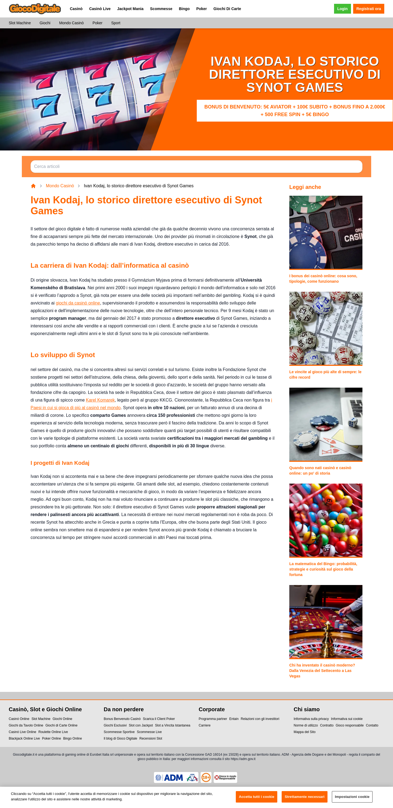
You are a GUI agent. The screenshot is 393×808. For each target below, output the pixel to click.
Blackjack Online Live (24, 738)
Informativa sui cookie (347, 719)
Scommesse (161, 9)
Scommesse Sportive (119, 732)
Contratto (327, 725)
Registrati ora (368, 9)
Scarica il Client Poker (159, 719)
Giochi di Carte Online (62, 725)
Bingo (184, 9)
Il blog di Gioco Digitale (120, 738)
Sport (115, 23)
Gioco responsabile (350, 725)
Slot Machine (20, 23)
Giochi (45, 23)
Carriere (204, 725)
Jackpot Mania (130, 9)
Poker (201, 9)
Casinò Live (100, 9)
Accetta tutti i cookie (256, 801)
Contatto (372, 725)
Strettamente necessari (304, 801)
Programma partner (213, 719)
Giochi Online (62, 719)
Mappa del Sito (304, 732)
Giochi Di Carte (227, 9)
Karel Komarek (100, 400)
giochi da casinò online (78, 303)
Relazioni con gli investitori (260, 719)
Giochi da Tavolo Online (26, 725)
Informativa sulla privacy (311, 719)
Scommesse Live (149, 732)
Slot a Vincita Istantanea (172, 725)
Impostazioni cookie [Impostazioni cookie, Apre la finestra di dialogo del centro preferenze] (352, 801)
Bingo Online (72, 738)
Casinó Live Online (22, 732)
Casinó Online (19, 719)
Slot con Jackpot (141, 725)
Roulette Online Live (53, 732)
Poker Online (51, 738)
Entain (234, 719)
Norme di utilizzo (306, 725)
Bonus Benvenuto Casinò (122, 719)
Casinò (76, 9)
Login (342, 9)
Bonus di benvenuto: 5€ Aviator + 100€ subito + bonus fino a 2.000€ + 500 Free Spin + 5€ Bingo (294, 110)
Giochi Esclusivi (115, 725)
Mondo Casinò (71, 23)
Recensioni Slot (150, 738)
